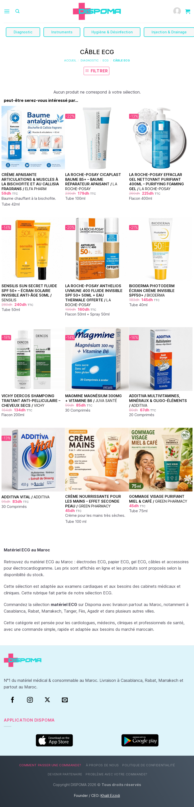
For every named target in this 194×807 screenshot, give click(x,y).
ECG (106, 60)
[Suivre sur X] (47, 700)
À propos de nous (102, 765)
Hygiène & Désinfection (112, 32)
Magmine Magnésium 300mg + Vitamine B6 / (93, 398)
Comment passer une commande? (50, 765)
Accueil (70, 60)
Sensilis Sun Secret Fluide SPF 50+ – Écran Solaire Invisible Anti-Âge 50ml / (29, 293)
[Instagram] (30, 700)
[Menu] (7, 11)
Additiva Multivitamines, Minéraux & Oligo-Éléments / (158, 400)
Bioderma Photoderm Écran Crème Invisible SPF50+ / (152, 290)
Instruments (61, 32)
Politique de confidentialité (148, 765)
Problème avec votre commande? (117, 774)
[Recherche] (17, 11)
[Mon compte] (177, 11)
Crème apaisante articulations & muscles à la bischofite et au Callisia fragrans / (30, 181)
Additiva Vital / (26, 497)
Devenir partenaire (65, 774)
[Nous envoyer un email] (65, 700)
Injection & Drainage (169, 32)
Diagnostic (23, 32)
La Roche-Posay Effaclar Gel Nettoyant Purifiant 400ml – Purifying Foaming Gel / (156, 181)
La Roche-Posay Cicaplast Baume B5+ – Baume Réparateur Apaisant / (93, 181)
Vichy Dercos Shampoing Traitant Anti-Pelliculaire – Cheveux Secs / (31, 400)
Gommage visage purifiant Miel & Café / (158, 498)
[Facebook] (12, 700)
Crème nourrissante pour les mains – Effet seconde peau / (93, 501)
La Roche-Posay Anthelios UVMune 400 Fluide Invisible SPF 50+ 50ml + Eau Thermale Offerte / (94, 295)
